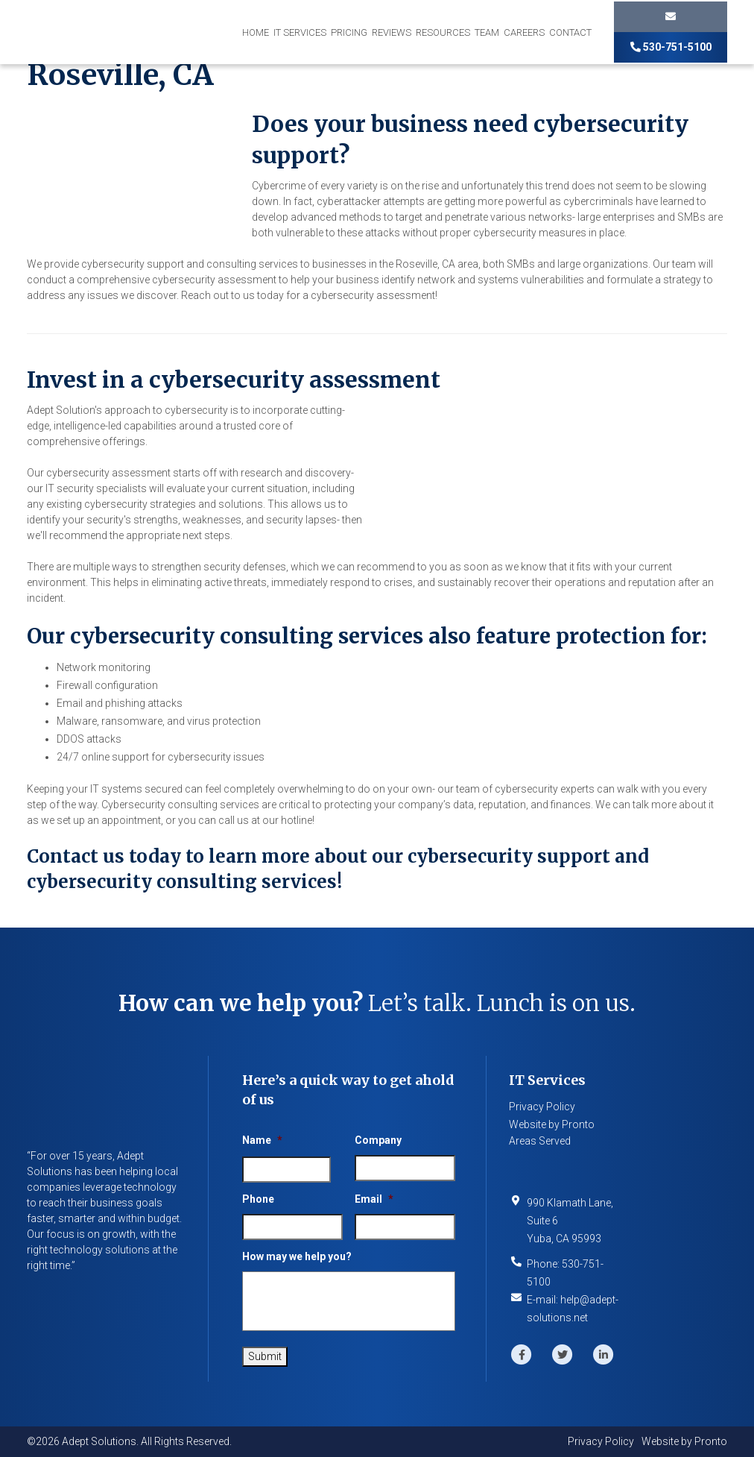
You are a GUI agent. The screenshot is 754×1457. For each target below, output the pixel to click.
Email (374, 1199)
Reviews (391, 32)
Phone (258, 1199)
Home (255, 32)
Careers (524, 32)
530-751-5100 (671, 47)
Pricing (349, 32)
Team (487, 32)
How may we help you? (297, 1256)
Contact (570, 32)
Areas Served (540, 1141)
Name (262, 1140)
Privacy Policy (542, 1107)
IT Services (299, 32)
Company (378, 1140)
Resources (443, 32)
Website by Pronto (552, 1124)
